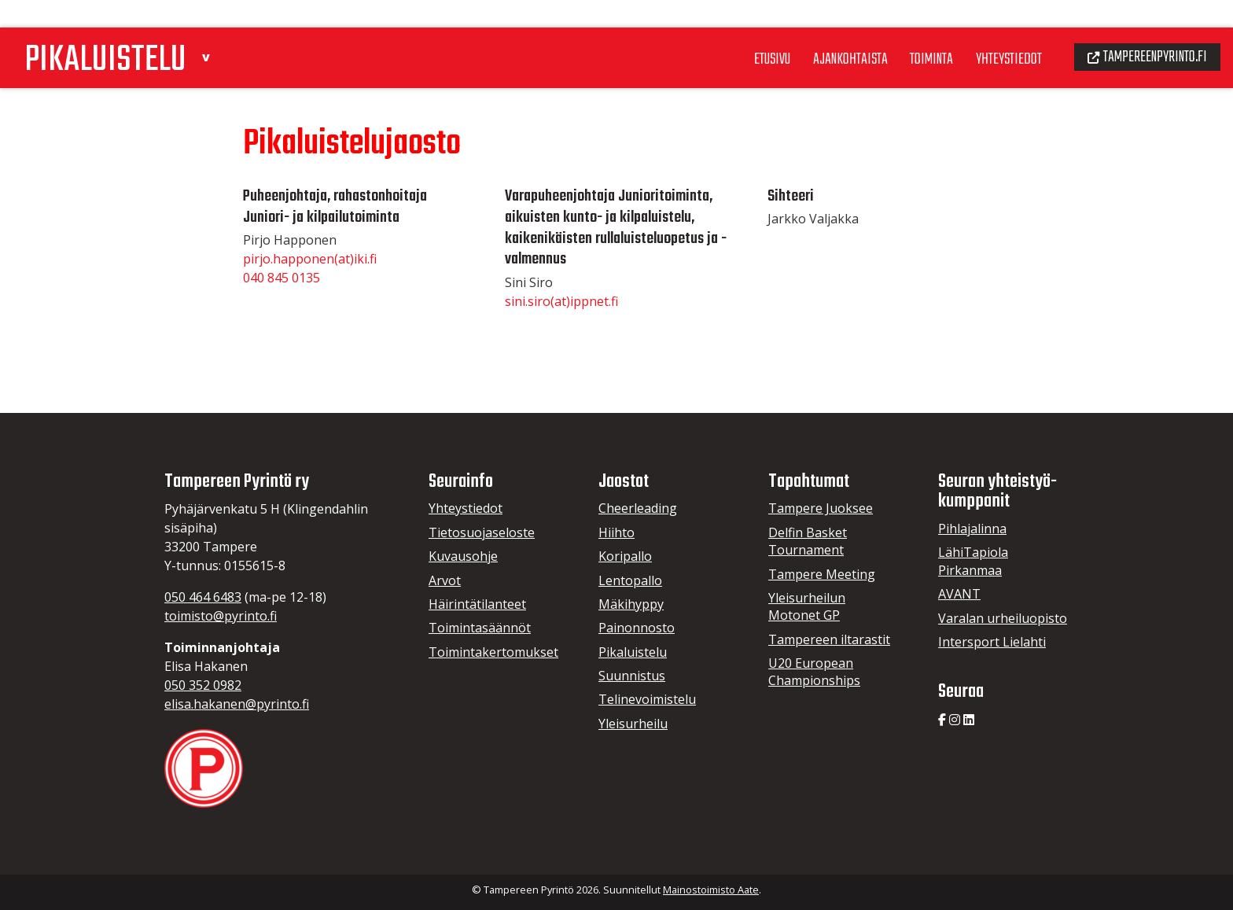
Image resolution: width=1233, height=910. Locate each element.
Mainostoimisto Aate (711, 889)
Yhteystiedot (995, 30)
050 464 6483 (202, 597)
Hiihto (616, 532)
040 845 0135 (281, 277)
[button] (223, 26)
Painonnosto (636, 627)
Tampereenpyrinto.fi (1142, 28)
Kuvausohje (463, 556)
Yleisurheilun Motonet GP (806, 606)
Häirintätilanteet (477, 604)
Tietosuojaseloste (482, 532)
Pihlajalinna (972, 528)
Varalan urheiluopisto (1002, 618)
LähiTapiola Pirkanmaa (973, 560)
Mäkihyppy (631, 604)
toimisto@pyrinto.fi (220, 615)
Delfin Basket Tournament (807, 541)
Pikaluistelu (632, 652)
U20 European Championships (814, 671)
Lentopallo (630, 580)
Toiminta (913, 30)
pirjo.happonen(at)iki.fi (310, 258)
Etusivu (745, 30)
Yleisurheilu (633, 723)
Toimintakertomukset (493, 652)
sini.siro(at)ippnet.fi (561, 301)
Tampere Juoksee (820, 508)
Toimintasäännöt (480, 627)
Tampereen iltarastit (829, 639)
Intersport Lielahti (992, 641)
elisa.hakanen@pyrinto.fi (236, 704)
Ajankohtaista (827, 30)
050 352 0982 (202, 685)
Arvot (445, 580)
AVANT (959, 593)
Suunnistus (631, 675)
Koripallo (625, 556)
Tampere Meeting (821, 574)
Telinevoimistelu (647, 699)
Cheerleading (637, 508)
